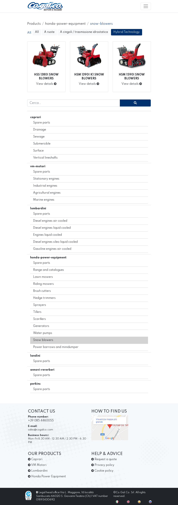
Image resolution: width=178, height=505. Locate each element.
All (37, 32)
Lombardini (37, 470)
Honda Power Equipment (47, 476)
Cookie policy (102, 470)
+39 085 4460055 (41, 420)
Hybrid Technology (126, 32)
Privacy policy (102, 465)
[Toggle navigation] (146, 6)
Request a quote (104, 459)
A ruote (49, 32)
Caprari (35, 459)
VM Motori (37, 465)
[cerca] (135, 103)
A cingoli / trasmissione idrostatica (84, 32)
